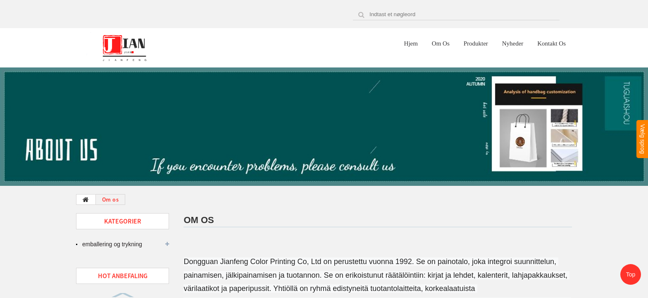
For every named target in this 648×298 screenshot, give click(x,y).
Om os (441, 43)
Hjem (411, 43)
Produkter (476, 43)
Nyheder (513, 43)
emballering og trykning (112, 244)
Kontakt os (551, 43)
